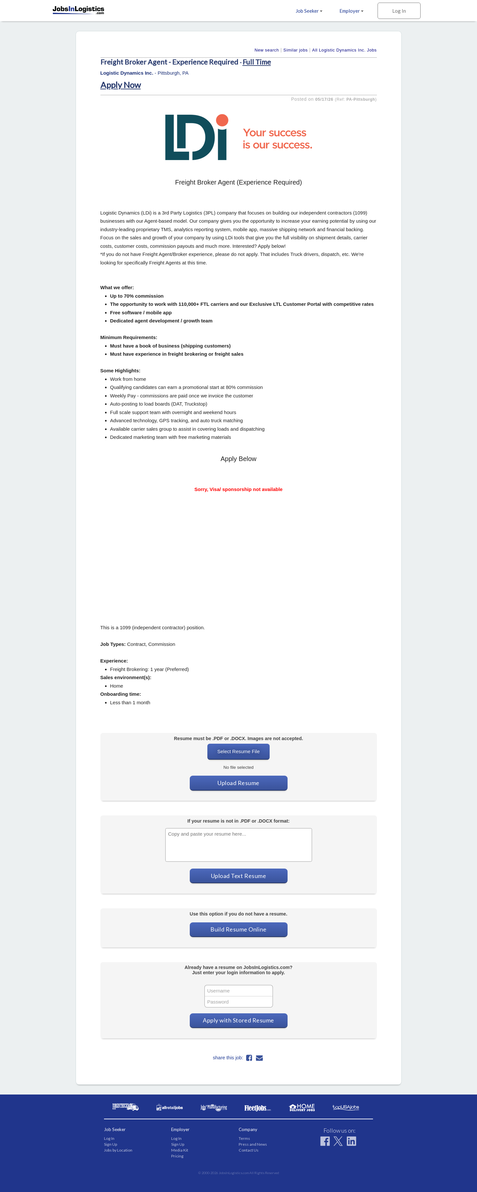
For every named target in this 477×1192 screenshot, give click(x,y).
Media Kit (179, 1150)
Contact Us (249, 1150)
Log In (399, 11)
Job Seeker (309, 11)
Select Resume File (238, 751)
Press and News (253, 1144)
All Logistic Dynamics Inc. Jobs (344, 50)
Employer (351, 11)
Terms (244, 1138)
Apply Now (120, 85)
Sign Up (110, 1144)
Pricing (177, 1156)
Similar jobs (295, 50)
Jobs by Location (118, 1150)
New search (267, 50)
